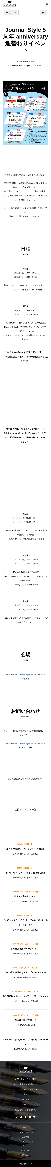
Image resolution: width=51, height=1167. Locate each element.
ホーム (25, 1128)
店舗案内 (25, 1137)
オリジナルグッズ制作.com (25, 1084)
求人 (25, 1094)
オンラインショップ (25, 1141)
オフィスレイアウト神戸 (25, 1079)
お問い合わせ (25, 1155)
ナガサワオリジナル (25, 1132)
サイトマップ (25, 1151)
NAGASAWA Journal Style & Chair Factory (25, 743)
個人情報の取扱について (25, 1110)
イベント (25, 1146)
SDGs (25, 1105)
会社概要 (25, 1099)
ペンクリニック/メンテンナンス (25, 1089)
